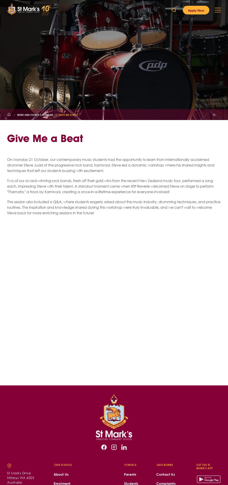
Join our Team (168, 451)
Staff (127, 451)
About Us (61, 432)
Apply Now (196, 10)
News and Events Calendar (35, 114)
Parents (130, 432)
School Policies (180, 479)
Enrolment (62, 441)
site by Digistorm (210, 479)
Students (131, 441)
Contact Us (165, 432)
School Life (63, 451)
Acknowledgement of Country (79, 469)
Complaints (166, 441)
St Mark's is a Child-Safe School (80, 460)
